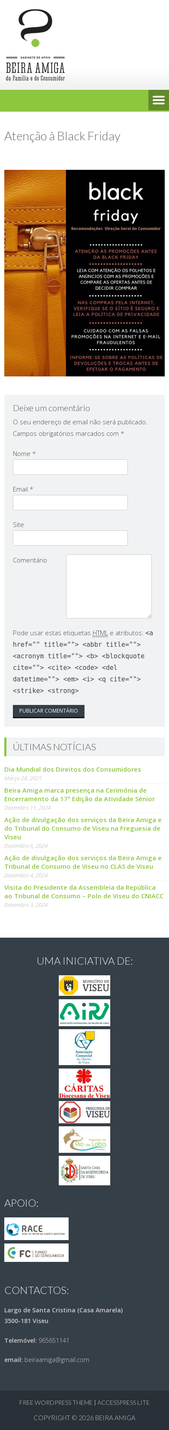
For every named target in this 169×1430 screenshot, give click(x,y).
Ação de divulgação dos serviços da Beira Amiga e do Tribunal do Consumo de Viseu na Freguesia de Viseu (83, 828)
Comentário (30, 560)
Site (18, 524)
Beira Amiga (115, 1417)
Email (23, 489)
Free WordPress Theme (56, 1402)
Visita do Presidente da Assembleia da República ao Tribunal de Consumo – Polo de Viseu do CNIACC (83, 891)
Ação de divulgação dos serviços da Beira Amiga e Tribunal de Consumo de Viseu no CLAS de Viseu (83, 861)
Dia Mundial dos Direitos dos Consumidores (72, 769)
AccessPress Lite (123, 1402)
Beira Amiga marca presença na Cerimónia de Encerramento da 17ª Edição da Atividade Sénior (79, 794)
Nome (24, 453)
